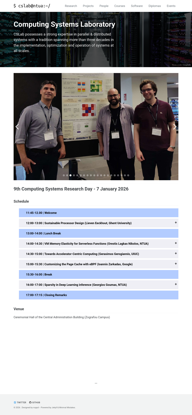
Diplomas (155, 6)
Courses (119, 6)
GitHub (34, 402)
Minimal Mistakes (67, 407)
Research (71, 6)
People (103, 6)
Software (137, 6)
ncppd (36, 407)
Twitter (20, 402)
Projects (88, 6)
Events (171, 6)
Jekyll (54, 407)
